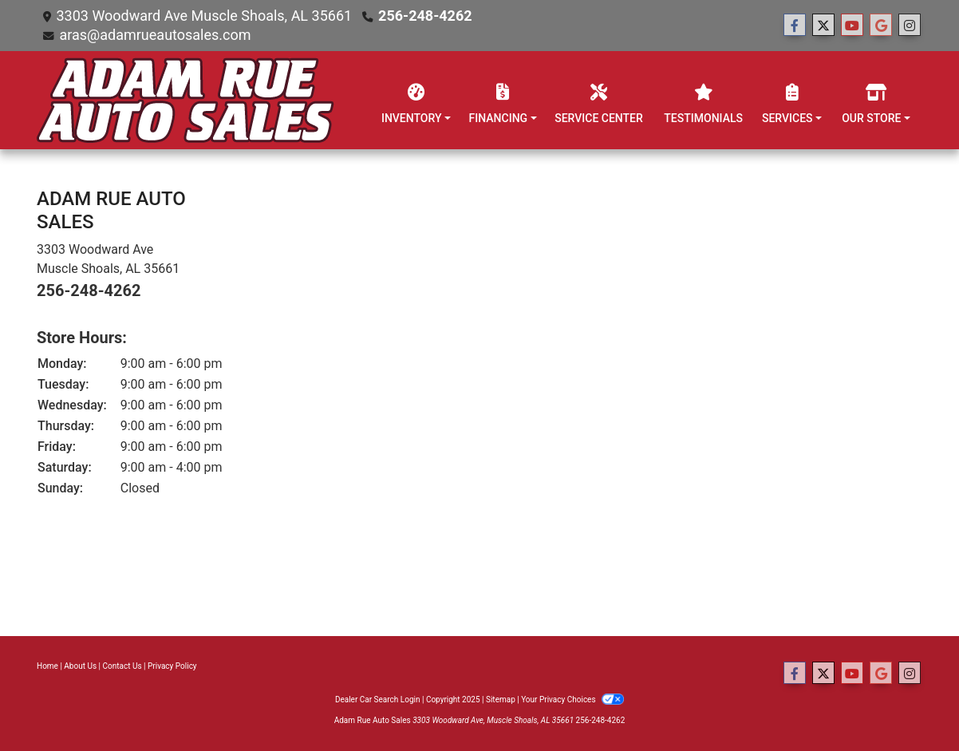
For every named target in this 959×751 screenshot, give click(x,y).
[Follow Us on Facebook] (794, 26)
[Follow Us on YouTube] (852, 26)
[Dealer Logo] (185, 100)
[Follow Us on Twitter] (823, 26)
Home (47, 666)
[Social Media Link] (909, 26)
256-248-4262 (425, 15)
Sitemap (500, 699)
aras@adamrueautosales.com (155, 34)
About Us (80, 666)
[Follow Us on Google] (881, 26)
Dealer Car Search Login (377, 699)
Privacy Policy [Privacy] (172, 666)
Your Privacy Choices (572, 699)
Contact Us (122, 666)
